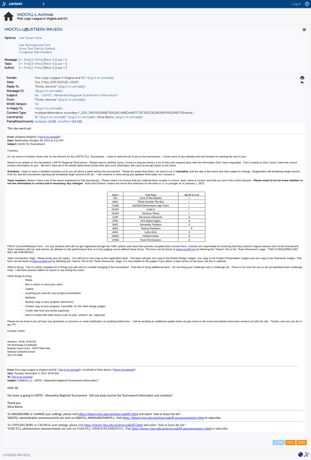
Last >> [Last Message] (61, 60)
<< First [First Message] (25, 60)
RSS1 (290, 442)
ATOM (278, 442)
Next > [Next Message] (48, 60)
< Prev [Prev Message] (37, 60)
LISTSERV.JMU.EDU (16, 455)
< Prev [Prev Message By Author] (37, 67)
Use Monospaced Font (34, 45)
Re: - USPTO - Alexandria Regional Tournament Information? (76, 95)
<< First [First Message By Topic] (25, 64)
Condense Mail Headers (35, 52)
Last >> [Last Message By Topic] (61, 64)
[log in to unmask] (100, 78)
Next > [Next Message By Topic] (48, 64)
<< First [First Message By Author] (25, 67)
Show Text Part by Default (37, 48)
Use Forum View (30, 38)
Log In (296, 4)
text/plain (41, 121)
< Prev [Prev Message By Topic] (37, 64)
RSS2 (301, 442)
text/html (64, 121)
